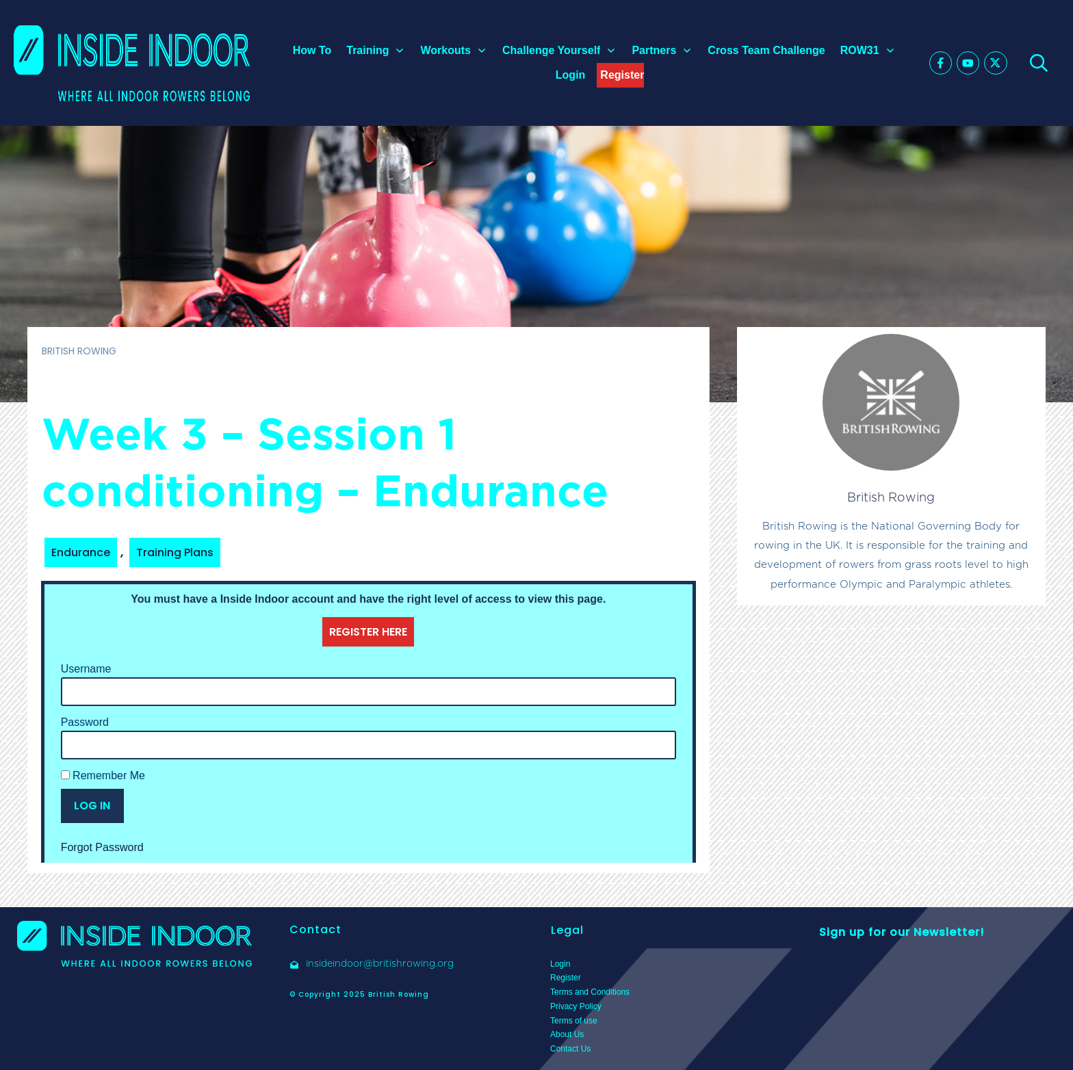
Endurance (80, 552)
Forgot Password (102, 847)
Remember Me (103, 775)
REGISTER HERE (368, 632)
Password (85, 722)
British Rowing (891, 497)
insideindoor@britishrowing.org (380, 963)
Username (86, 669)
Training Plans (175, 552)
